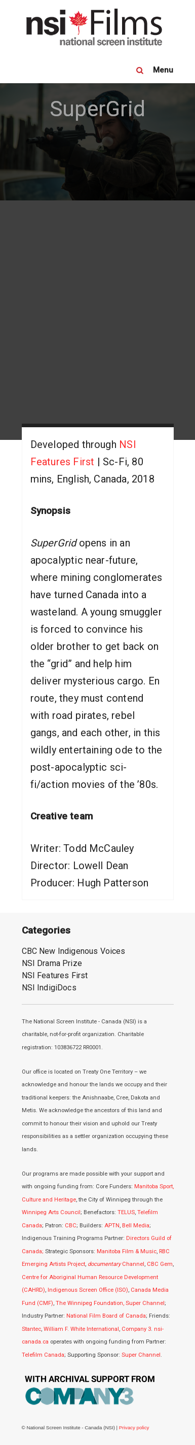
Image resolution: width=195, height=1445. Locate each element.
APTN (112, 1225)
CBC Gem (160, 1264)
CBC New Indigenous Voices (74, 951)
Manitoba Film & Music (127, 1251)
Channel (116, 1264)
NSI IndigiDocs (49, 987)
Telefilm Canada (43, 1355)
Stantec (31, 1329)
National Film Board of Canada (106, 1316)
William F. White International (81, 1329)
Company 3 (136, 1329)
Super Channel (145, 1303)
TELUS (126, 1212)
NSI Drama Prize (52, 963)
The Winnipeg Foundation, (91, 1303)
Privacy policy (134, 1427)
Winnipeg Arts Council (51, 1212)
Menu (163, 70)
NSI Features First (55, 975)
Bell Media (135, 1225)
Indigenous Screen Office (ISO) (88, 1290)
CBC (70, 1225)
